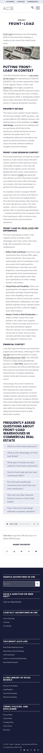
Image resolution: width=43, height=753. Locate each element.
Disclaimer (6, 730)
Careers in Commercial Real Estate (14, 659)
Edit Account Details (10, 697)
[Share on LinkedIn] (14, 551)
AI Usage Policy (8, 722)
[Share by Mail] (21, 551)
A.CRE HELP (21, 2)
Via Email (6, 622)
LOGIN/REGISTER (32, 2)
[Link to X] (31, 750)
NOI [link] (23, 357)
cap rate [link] (6, 354)
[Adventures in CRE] (17, 8)
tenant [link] (21, 175)
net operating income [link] (12, 357)
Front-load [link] (7, 34)
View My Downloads (10, 693)
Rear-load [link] (28, 228)
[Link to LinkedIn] (27, 750)
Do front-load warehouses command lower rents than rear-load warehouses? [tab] (20, 485)
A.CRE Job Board (9, 655)
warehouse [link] (7, 87)
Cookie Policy (7, 718)
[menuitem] (10, 1)
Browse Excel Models (10, 686)
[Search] (31, 8)
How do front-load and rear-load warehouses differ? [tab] (20, 474)
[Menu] (36, 8)
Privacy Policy (7, 715)
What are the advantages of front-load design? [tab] (21, 454)
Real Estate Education (10, 662)
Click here (7, 535)
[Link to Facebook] (21, 750)
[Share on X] (7, 551)
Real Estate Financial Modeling (13, 651)
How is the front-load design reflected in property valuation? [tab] (19, 510)
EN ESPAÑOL (10, 2)
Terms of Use (7, 726)
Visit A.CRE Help (9, 619)
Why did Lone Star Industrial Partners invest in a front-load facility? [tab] (19, 498)
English (21, 20)
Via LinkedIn (7, 626)
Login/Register (8, 690)
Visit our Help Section (12, 602)
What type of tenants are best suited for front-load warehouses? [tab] (21, 464)
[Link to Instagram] (28, 551)
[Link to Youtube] (36, 551)
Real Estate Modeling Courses (13, 647)
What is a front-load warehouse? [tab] (20, 446)
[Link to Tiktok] (34, 750)
